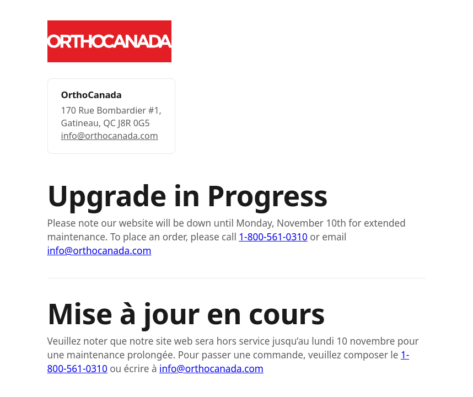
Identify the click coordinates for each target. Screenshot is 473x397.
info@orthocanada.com (109, 136)
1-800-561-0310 (273, 236)
